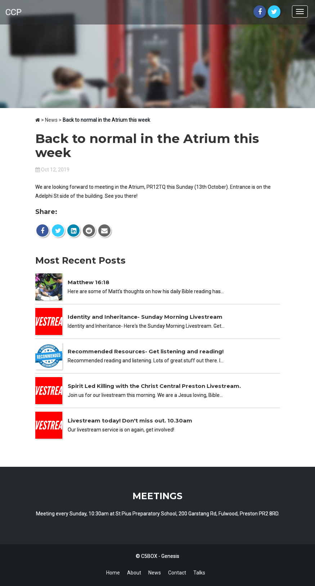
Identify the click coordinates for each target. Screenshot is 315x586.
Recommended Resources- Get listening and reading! (146, 351)
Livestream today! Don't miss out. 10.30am (130, 420)
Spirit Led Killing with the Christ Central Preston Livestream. (154, 386)
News (51, 120)
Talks (199, 573)
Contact (177, 573)
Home (113, 573)
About (134, 573)
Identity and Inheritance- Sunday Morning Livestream (145, 316)
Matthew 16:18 (88, 282)
